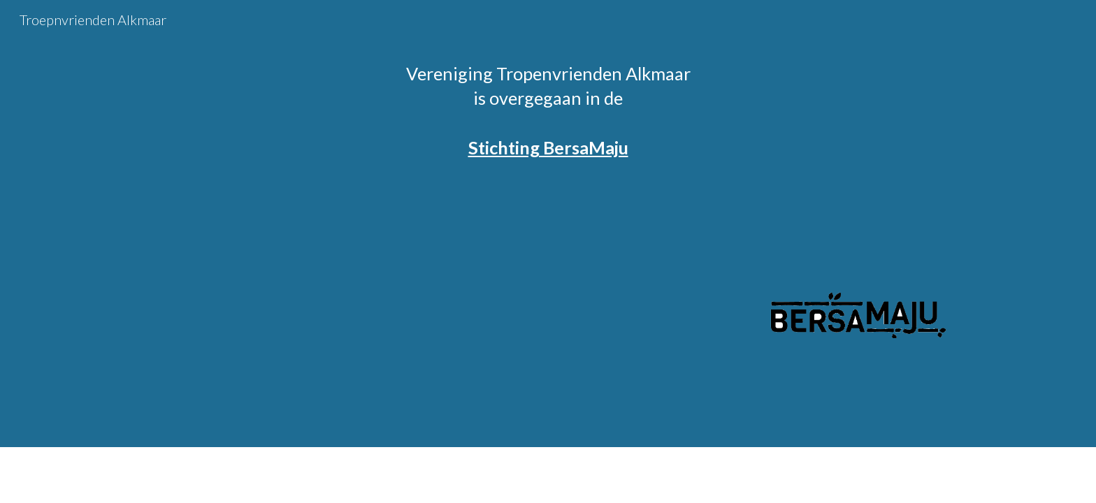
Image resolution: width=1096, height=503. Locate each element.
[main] (548, 111)
